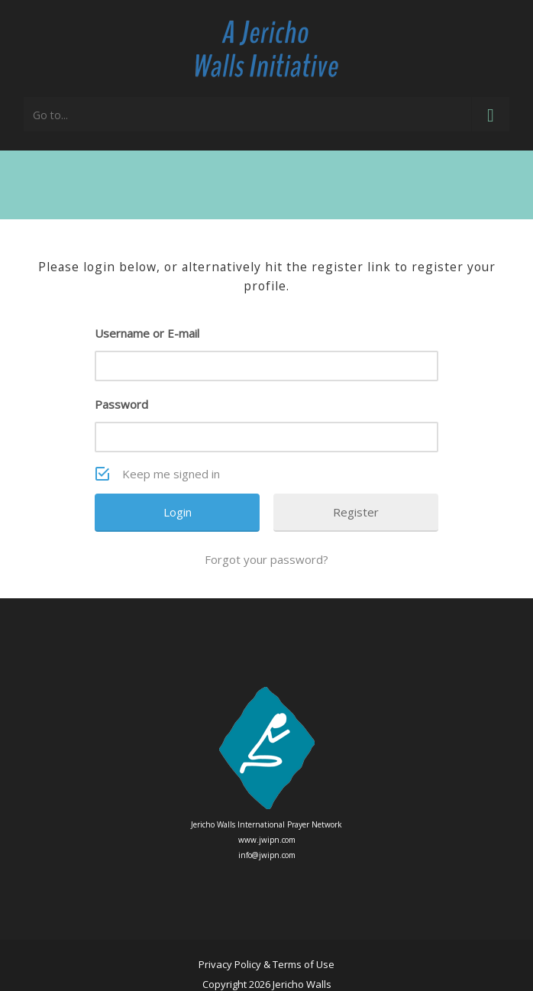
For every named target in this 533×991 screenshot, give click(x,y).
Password (121, 404)
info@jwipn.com (267, 855)
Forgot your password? (266, 559)
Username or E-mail (147, 333)
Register (356, 512)
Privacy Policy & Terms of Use (266, 964)
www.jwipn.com (267, 839)
